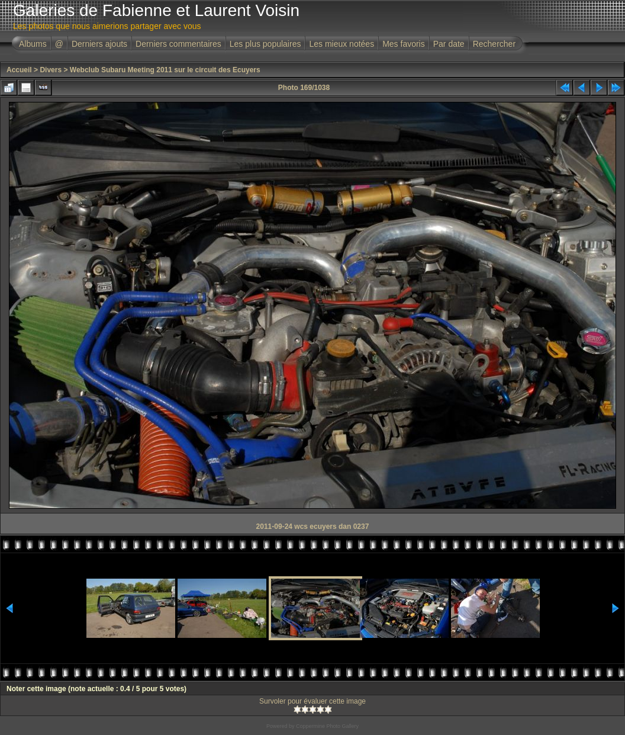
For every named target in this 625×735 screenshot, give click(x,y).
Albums (33, 44)
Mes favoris (403, 44)
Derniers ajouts (99, 44)
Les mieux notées (341, 44)
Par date (449, 44)
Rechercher (494, 44)
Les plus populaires (265, 44)
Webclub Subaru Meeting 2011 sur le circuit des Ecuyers (165, 70)
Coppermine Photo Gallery (327, 726)
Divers (51, 70)
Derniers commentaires (178, 44)
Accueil (19, 70)
